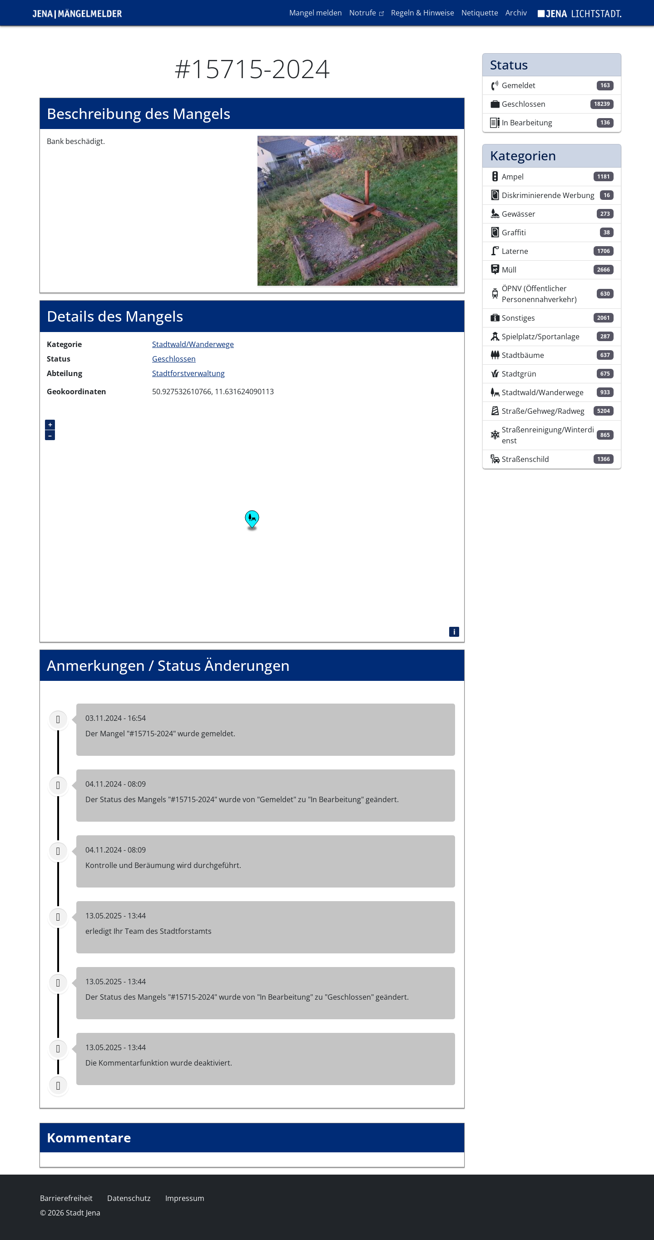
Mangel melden (315, 13)
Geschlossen (174, 359)
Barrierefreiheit (66, 1198)
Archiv (516, 13)
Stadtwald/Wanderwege (193, 344)
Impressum (184, 1198)
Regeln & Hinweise (422, 13)
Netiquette (479, 13)
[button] (357, 210)
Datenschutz (129, 1198)
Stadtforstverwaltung (188, 373)
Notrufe (368, 12)
